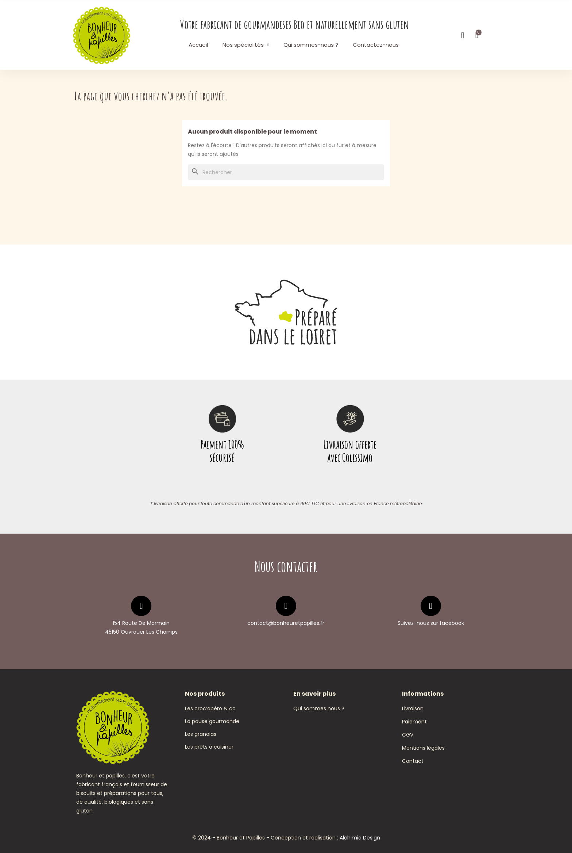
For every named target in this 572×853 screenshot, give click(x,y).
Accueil (198, 45)
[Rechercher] (286, 172)
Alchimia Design (360, 837)
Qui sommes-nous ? (310, 45)
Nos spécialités (246, 44)
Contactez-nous (376, 45)
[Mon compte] (462, 35)
